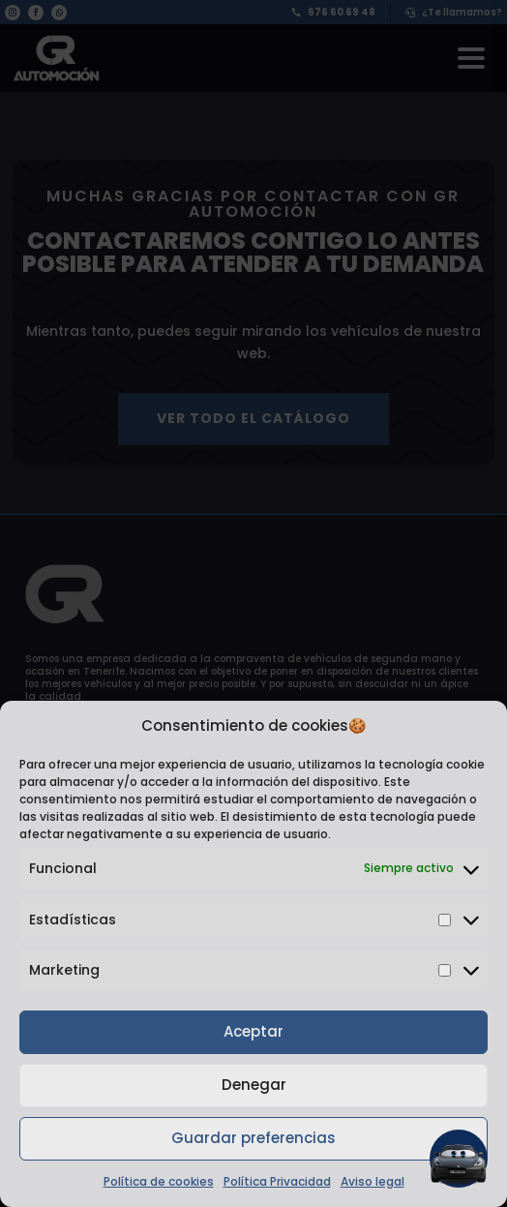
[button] (459, 1159)
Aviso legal (372, 1181)
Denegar (254, 1084)
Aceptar (253, 1031)
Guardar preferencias (253, 1138)
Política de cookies (159, 1181)
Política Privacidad (277, 1181)
